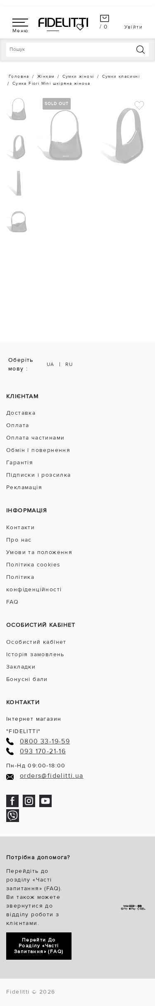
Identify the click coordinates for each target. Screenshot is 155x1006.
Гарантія (19, 462)
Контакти (20, 527)
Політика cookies (33, 564)
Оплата (17, 425)
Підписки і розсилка (38, 474)
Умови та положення (39, 552)
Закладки (21, 666)
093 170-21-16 (43, 751)
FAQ (12, 601)
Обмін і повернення (38, 450)
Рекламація (24, 487)
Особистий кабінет (36, 641)
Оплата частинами (35, 437)
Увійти (133, 27)
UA (51, 364)
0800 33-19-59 (45, 742)
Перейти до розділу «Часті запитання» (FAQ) (38, 946)
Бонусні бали (27, 679)
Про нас (19, 539)
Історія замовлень (35, 654)
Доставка (21, 412)
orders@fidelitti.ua (51, 776)
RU (69, 364)
